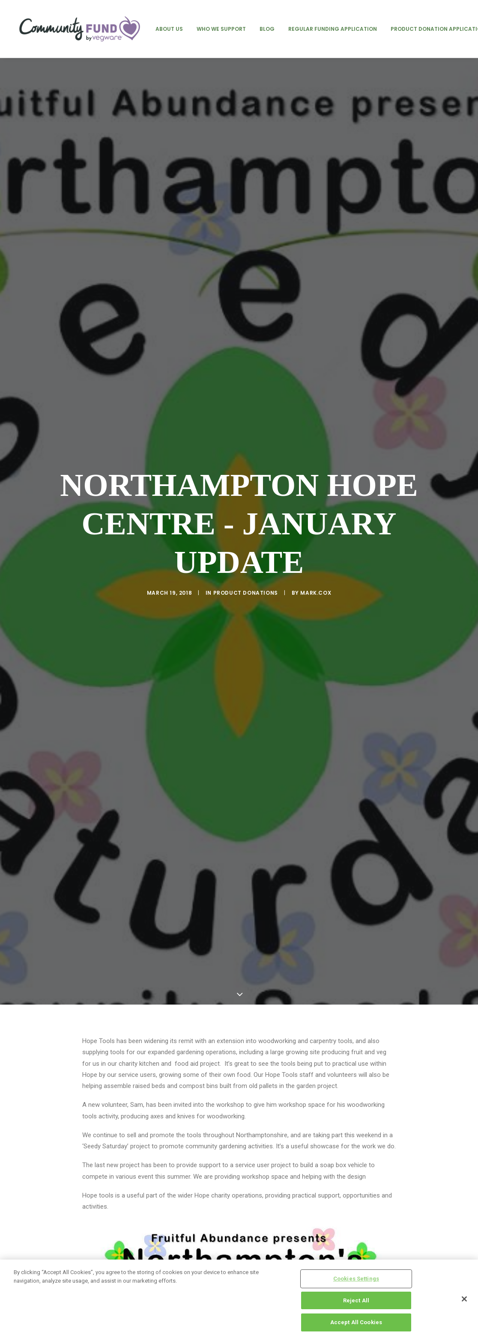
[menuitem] (169, 29)
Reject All (356, 1300)
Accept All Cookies (356, 1322)
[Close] (464, 1299)
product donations (245, 592)
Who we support (221, 29)
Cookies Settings (356, 1278)
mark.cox (315, 592)
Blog (267, 29)
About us (169, 29)
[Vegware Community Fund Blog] (79, 29)
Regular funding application (332, 29)
